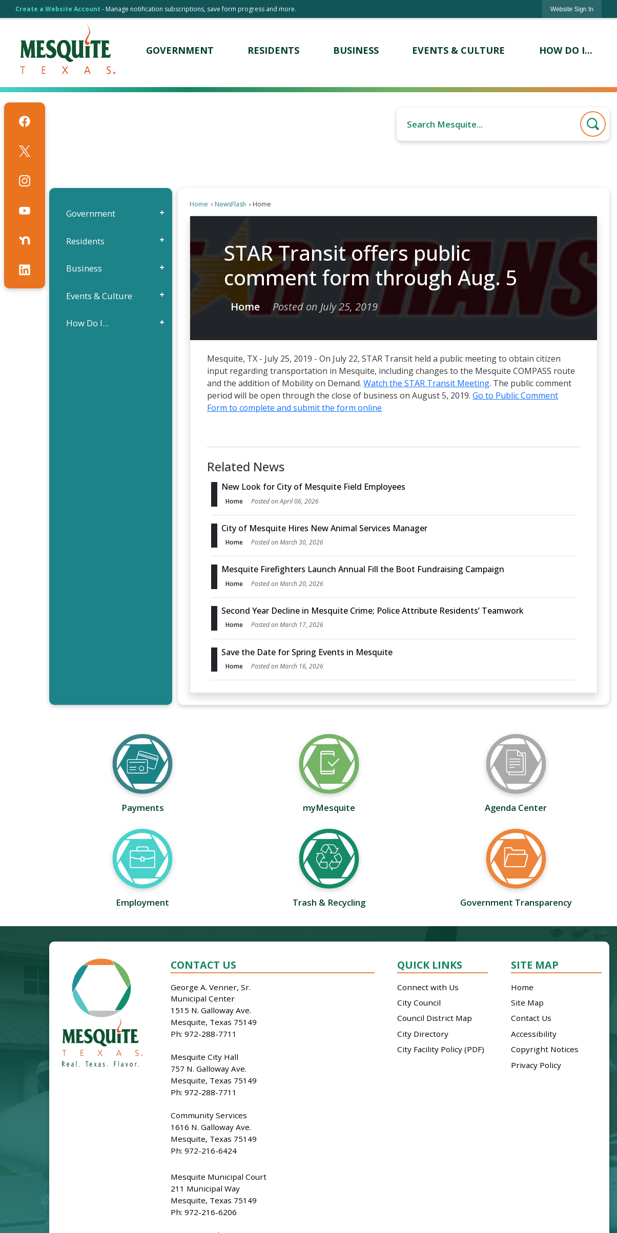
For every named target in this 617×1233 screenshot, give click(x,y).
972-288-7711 (210, 1034)
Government (90, 213)
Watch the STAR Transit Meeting (426, 383)
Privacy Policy (536, 1065)
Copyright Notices (545, 1049)
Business (84, 268)
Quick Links (429, 965)
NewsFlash (230, 204)
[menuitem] (180, 50)
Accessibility (534, 1034)
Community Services (209, 1115)
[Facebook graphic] (24, 121)
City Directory (422, 1034)
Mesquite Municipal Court (218, 1177)
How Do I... (87, 323)
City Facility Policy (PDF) (440, 1049)
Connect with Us (428, 987)
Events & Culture (99, 296)
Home (199, 204)
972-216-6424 (210, 1150)
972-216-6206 (210, 1212)
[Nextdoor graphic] (24, 240)
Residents (85, 241)
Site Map (535, 965)
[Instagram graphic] (24, 181)
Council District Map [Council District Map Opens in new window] (434, 1018)
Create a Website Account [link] (57, 9)
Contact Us (531, 1018)
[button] (593, 124)
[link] (572, 9)
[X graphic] (24, 151)
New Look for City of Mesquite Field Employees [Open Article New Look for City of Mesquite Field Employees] (313, 486)
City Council (419, 1002)
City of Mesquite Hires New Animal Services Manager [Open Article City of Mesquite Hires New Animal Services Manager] (324, 528)
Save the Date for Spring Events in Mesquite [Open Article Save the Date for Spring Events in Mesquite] (307, 652)
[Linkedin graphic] (24, 270)
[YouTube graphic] (24, 210)
